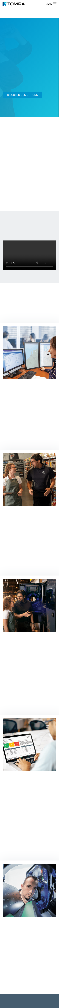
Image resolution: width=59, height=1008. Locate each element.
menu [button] (49, 4)
